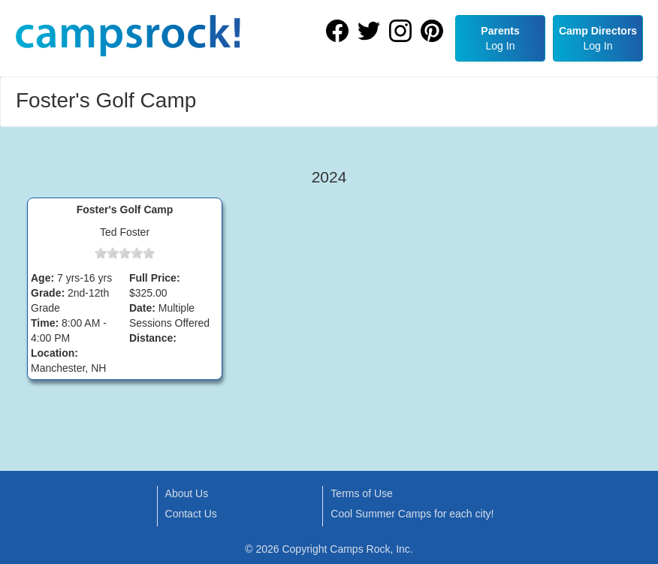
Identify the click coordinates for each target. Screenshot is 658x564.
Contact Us (191, 514)
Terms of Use (361, 493)
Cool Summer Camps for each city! (412, 514)
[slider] (125, 253)
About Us (187, 493)
